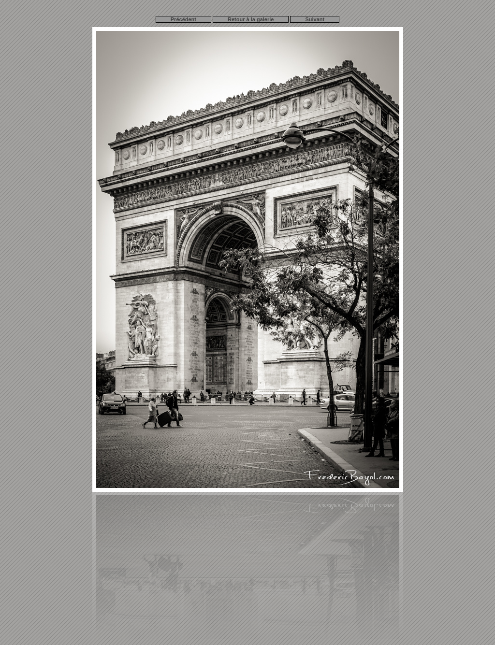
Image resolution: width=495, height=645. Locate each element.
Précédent (183, 19)
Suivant (314, 19)
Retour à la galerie (251, 19)
